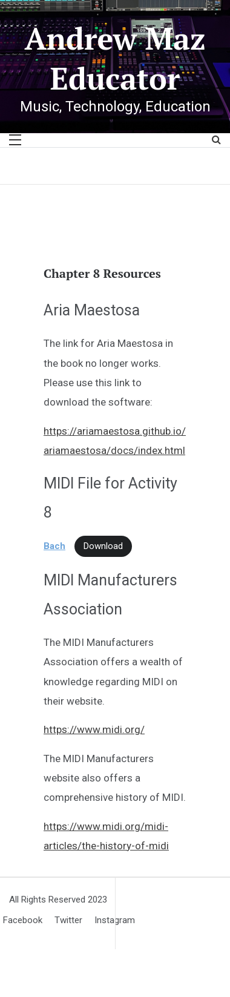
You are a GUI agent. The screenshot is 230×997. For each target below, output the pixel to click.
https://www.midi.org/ (94, 729)
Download (103, 546)
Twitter (68, 920)
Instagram (114, 920)
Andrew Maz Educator (114, 58)
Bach (54, 546)
